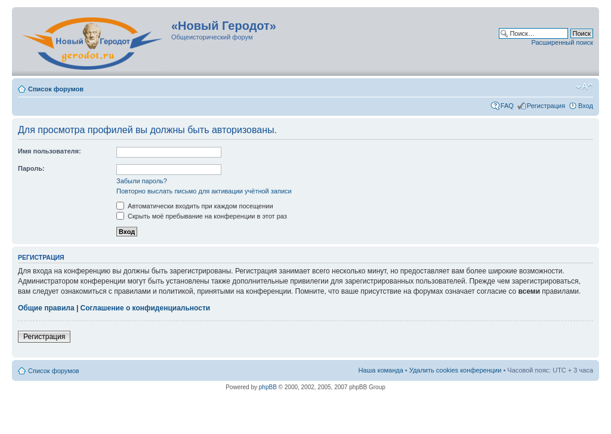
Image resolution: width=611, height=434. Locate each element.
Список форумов (56, 89)
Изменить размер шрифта (584, 86)
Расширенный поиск (562, 42)
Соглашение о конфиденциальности (146, 308)
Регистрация (546, 105)
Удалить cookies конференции (455, 370)
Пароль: (31, 168)
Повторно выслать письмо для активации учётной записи (204, 191)
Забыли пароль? (141, 180)
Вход (585, 105)
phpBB (268, 387)
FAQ (507, 105)
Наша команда (380, 370)
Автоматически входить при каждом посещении (194, 206)
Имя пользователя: (49, 151)
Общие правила (46, 308)
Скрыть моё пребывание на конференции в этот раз (201, 216)
